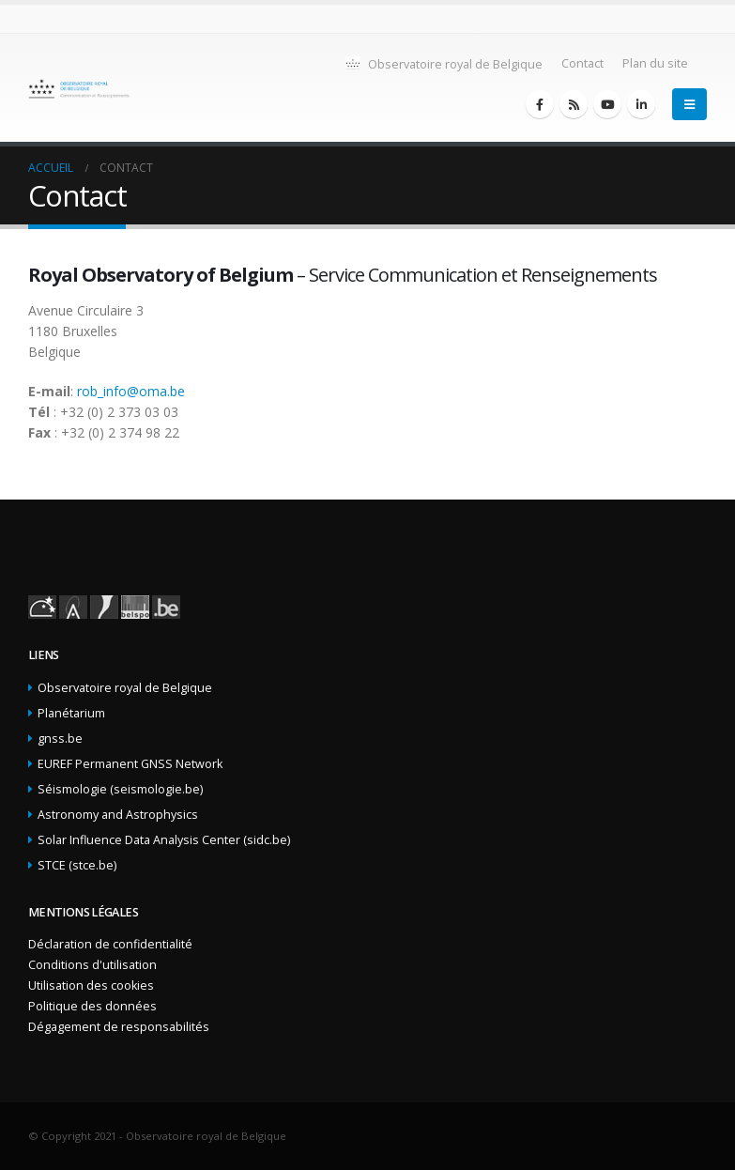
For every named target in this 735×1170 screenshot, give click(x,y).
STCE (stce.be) (77, 865)
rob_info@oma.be (131, 391)
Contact (582, 63)
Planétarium (71, 713)
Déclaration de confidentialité (110, 944)
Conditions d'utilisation (92, 965)
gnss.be (60, 739)
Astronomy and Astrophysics (118, 815)
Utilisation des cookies (91, 985)
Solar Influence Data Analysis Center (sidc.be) (164, 840)
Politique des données (92, 1006)
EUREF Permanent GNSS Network (130, 764)
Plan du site (655, 63)
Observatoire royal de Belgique (443, 63)
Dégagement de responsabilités (118, 1027)
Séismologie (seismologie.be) (120, 789)
